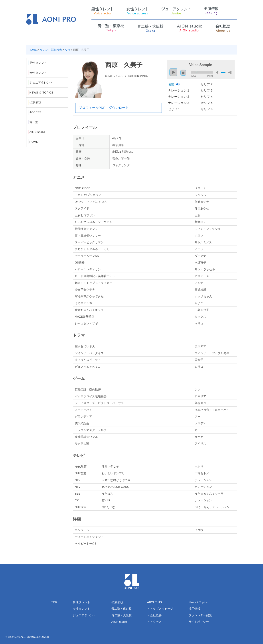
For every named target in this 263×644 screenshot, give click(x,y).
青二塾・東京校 (121, 608)
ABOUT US (154, 602)
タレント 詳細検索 (51, 49)
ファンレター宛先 (200, 615)
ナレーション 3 (179, 103)
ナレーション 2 (179, 96)
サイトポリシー (199, 621)
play (172, 70)
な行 (67, 49)
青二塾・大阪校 (121, 615)
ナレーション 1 (179, 90)
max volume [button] (230, 72)
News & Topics (198, 602)
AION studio (119, 621)
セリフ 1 (174, 109)
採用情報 (194, 608)
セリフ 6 (207, 109)
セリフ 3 (207, 90)
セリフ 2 (207, 84)
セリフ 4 (207, 96)
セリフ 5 (207, 103)
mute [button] (218, 72)
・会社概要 (154, 615)
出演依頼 (117, 602)
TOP (54, 602)
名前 (171, 84)
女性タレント (81, 608)
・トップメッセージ (160, 608)
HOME (33, 49)
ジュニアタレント (84, 615)
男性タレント (81, 602)
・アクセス (154, 621)
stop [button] (183, 73)
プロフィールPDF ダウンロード (104, 107)
